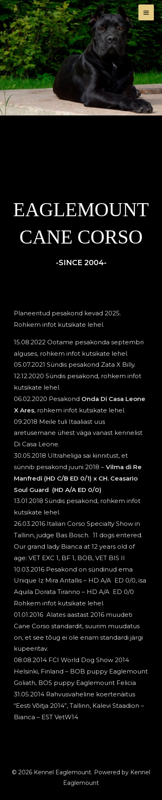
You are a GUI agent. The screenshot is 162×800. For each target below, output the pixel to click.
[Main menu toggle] (146, 12)
